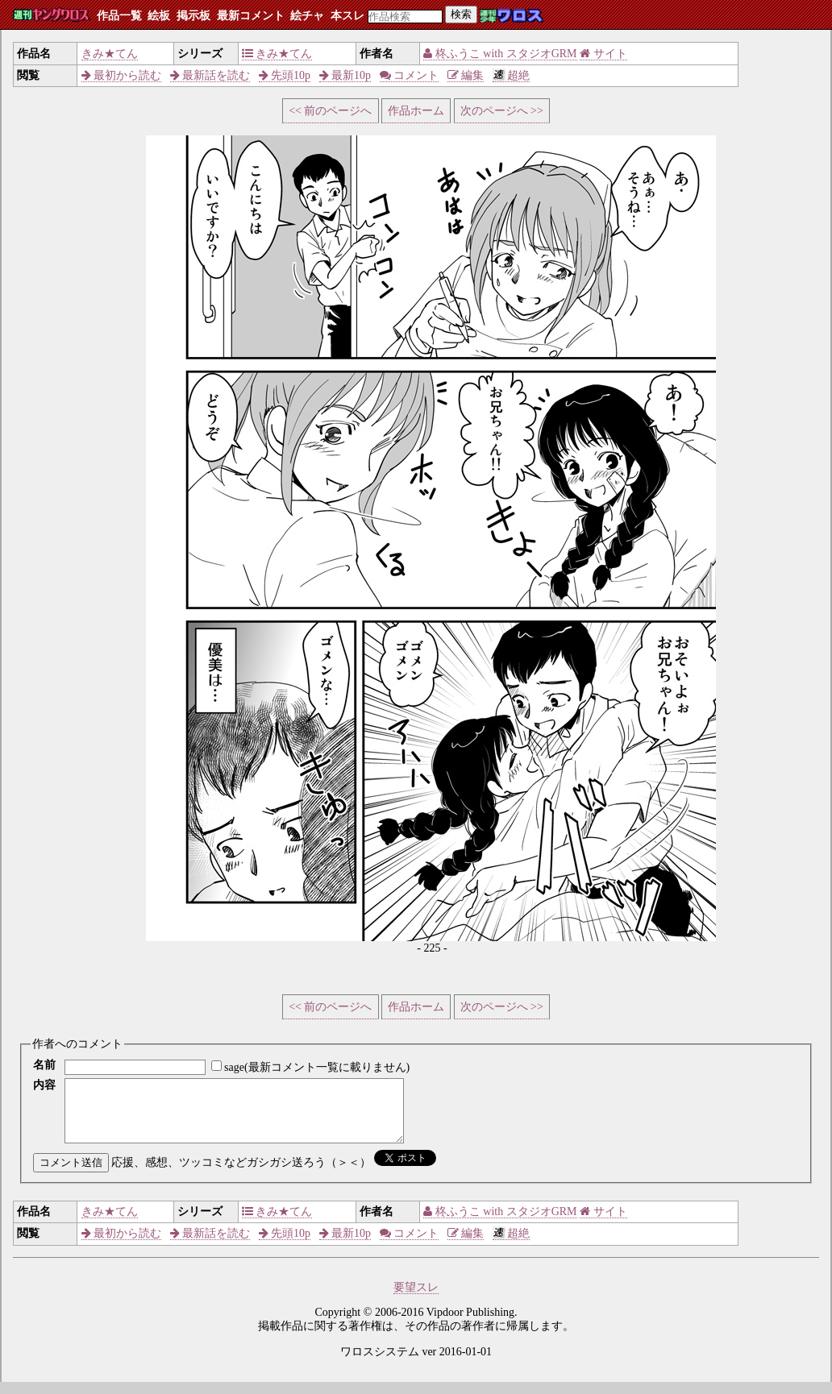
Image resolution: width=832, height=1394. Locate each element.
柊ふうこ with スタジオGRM (499, 54)
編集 (466, 75)
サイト (603, 54)
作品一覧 (119, 16)
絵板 (159, 16)
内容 (44, 1085)
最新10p (345, 75)
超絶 (511, 75)
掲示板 (193, 16)
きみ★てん (109, 54)
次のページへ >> (501, 111)
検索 (461, 14)
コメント (409, 75)
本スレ (347, 16)
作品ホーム (416, 111)
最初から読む (121, 75)
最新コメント (251, 16)
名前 (44, 1065)
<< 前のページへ (330, 111)
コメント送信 (71, 1174)
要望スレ (416, 1299)
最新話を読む (210, 75)
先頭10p (285, 75)
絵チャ (307, 16)
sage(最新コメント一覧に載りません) (317, 1067)
